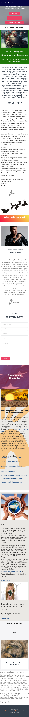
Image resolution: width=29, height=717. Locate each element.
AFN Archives (5, 580)
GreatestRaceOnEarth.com (11, 466)
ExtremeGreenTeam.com (11, 458)
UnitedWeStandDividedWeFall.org (14, 475)
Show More (5, 619)
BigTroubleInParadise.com (11, 461)
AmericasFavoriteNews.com (11, 3)
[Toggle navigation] (26, 2)
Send (5, 358)
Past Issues (14, 13)
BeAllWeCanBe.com (9, 471)
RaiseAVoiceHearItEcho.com (12, 479)
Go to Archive (14, 633)
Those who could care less (14, 22)
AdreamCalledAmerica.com (12, 482)
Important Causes (14, 18)
